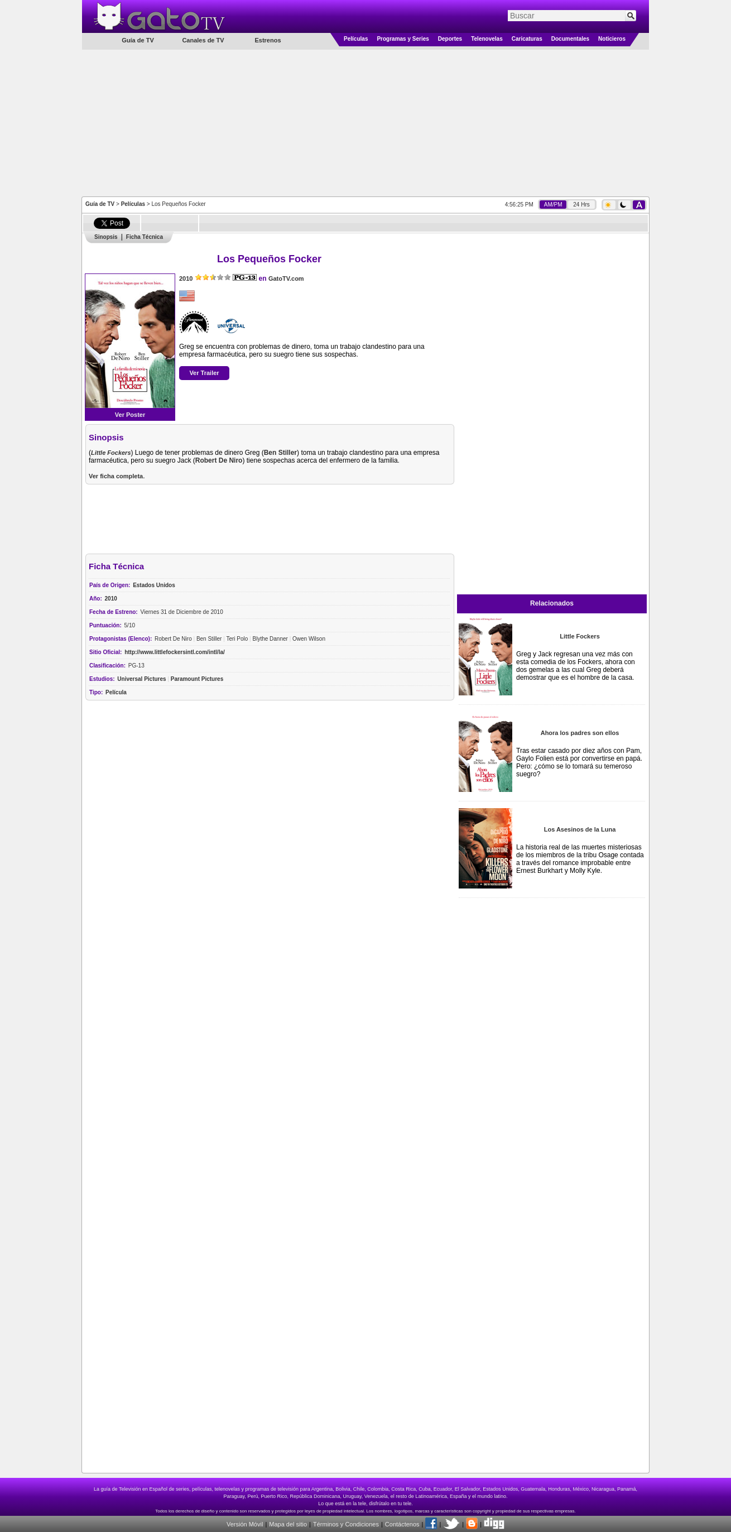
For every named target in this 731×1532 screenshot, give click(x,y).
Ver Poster (130, 414)
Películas (356, 39)
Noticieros (612, 39)
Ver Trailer (204, 372)
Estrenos (267, 40)
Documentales (570, 39)
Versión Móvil (245, 1524)
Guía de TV (99, 204)
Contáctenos (402, 1524)
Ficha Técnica (144, 237)
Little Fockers (580, 636)
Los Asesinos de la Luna (580, 829)
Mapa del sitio (288, 1524)
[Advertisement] (365, 122)
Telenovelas (487, 39)
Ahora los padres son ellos (580, 732)
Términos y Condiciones (346, 1524)
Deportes (450, 39)
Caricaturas (527, 39)
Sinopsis (106, 237)
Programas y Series (403, 39)
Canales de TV (203, 40)
